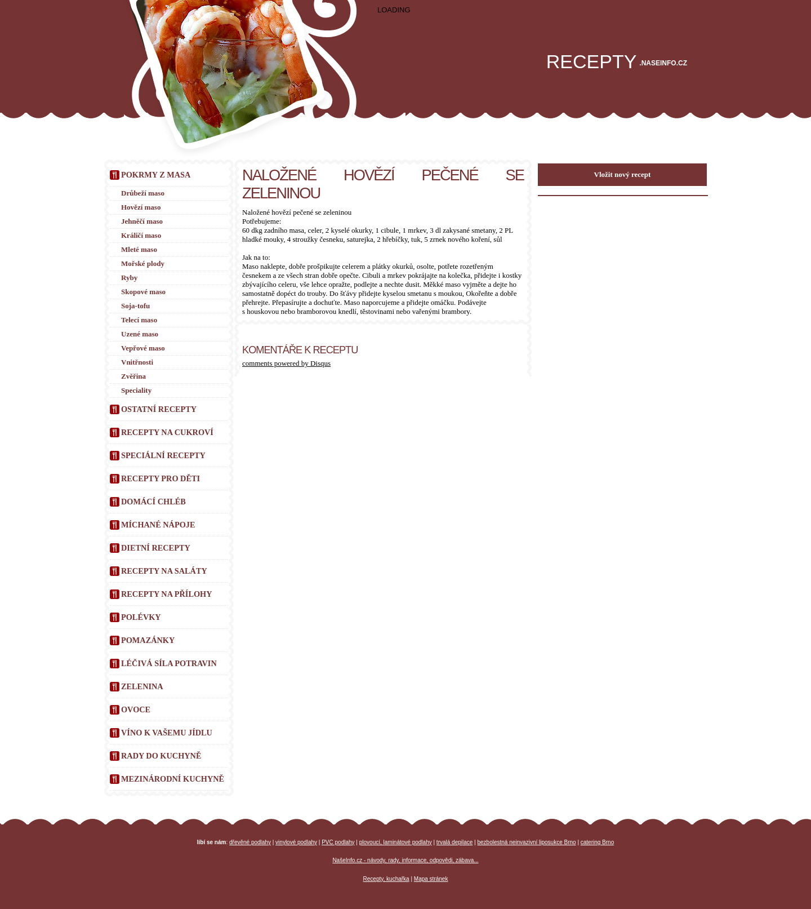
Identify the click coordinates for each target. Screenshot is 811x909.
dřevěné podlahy (250, 842)
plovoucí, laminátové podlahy (395, 842)
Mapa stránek (431, 879)
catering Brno (597, 842)
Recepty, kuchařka (386, 879)
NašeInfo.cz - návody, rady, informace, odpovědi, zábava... (405, 860)
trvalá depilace (454, 842)
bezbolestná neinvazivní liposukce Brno (527, 842)
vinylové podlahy (296, 842)
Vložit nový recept (622, 174)
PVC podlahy (338, 842)
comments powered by (286, 363)
